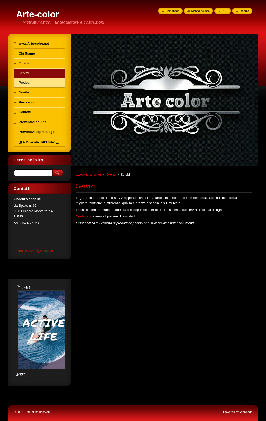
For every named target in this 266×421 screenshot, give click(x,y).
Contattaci (83, 216)
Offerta (110, 174)
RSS (224, 10)
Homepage (172, 10)
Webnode (246, 411)
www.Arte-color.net (88, 174)
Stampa (244, 10)
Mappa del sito (200, 10)
